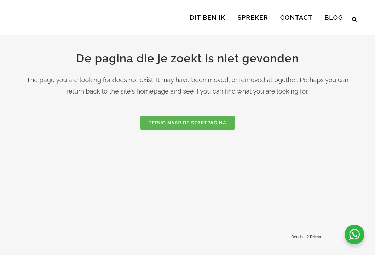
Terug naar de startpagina (187, 122)
